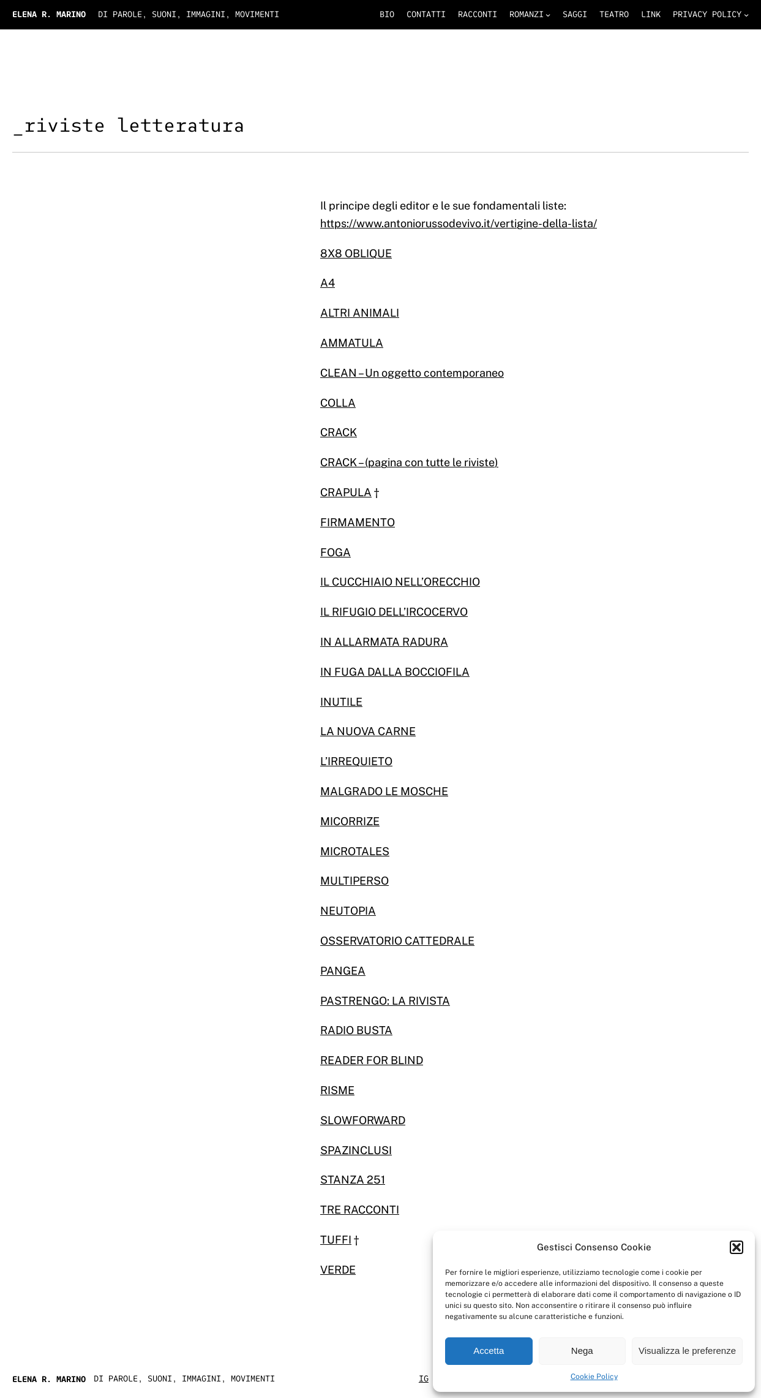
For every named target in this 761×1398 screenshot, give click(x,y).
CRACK (338, 432)
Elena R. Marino (49, 14)
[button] (736, 1247)
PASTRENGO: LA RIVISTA (385, 1000)
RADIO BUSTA (356, 1030)
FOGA (335, 552)
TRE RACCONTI (359, 1209)
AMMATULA (351, 342)
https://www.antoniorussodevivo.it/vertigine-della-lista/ (458, 223)
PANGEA (343, 970)
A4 (327, 282)
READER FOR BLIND (371, 1060)
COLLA (338, 402)
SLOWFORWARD (362, 1120)
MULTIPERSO (354, 880)
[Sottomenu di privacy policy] (746, 14)
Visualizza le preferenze (687, 1350)
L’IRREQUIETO (356, 761)
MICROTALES (354, 851)
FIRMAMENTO (357, 522)
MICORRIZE (350, 821)
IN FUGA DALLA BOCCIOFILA (395, 671)
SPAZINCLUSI (356, 1150)
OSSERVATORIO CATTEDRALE (397, 940)
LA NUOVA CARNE (368, 731)
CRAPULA (346, 492)
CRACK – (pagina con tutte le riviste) (409, 462)
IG (424, 1378)
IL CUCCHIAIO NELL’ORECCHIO (400, 581)
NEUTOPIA (348, 910)
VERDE (338, 1269)
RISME (337, 1090)
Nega (582, 1350)
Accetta (488, 1350)
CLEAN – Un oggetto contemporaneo (412, 372)
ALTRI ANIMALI (359, 312)
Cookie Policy (594, 1376)
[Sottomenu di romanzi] (547, 14)
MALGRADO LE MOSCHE (384, 791)
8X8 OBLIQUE (356, 253)
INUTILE (341, 701)
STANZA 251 (352, 1179)
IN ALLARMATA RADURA (384, 641)
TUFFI (335, 1239)
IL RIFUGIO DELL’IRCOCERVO (394, 611)
